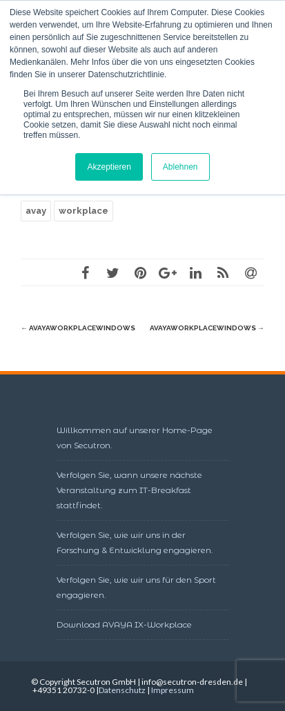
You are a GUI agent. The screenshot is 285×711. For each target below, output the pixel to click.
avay (36, 211)
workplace (83, 211)
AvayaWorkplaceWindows (78, 328)
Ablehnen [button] (180, 167)
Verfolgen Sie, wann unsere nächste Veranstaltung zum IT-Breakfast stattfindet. (129, 490)
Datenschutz (122, 690)
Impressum (172, 690)
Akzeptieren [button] (108, 167)
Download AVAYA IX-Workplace (124, 624)
